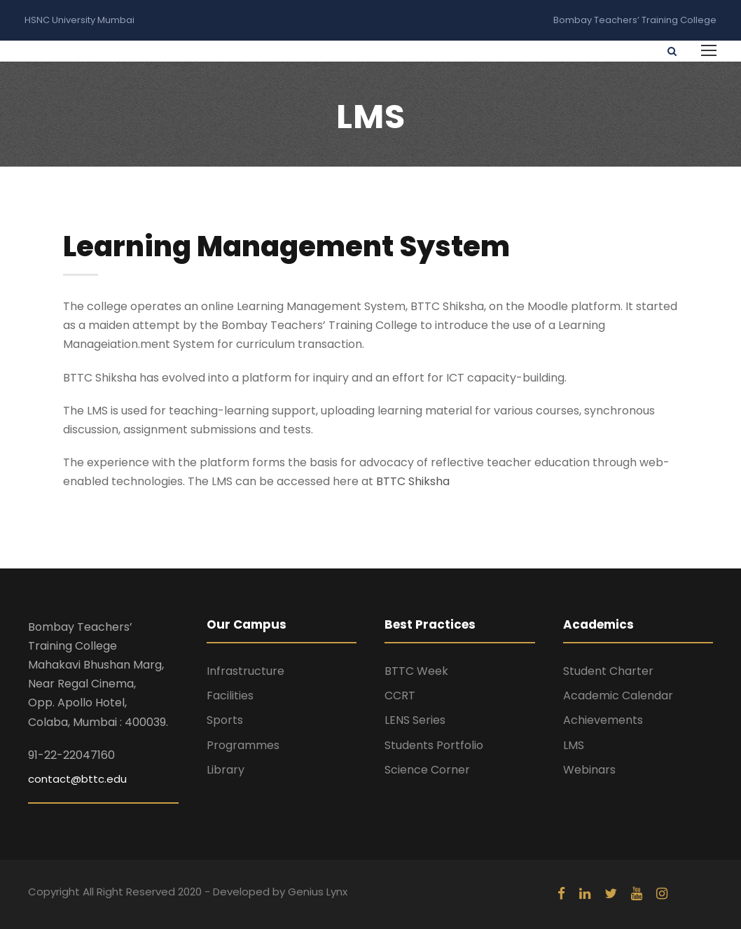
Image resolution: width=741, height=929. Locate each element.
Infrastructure (245, 671)
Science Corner (427, 770)
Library (225, 770)
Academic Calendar (618, 695)
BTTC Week (416, 671)
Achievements (603, 720)
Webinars (589, 770)
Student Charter (608, 671)
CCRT (400, 695)
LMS (573, 745)
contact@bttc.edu (77, 778)
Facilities (230, 695)
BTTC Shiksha (413, 481)
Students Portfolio (434, 745)
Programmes (243, 745)
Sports (225, 720)
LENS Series (415, 720)
